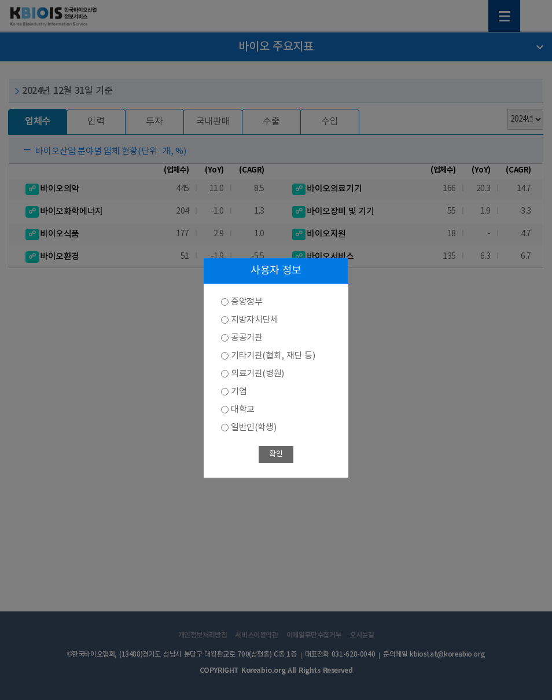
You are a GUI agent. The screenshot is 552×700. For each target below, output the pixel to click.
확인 (275, 454)
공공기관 (246, 338)
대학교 (243, 410)
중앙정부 (246, 302)
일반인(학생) (253, 428)
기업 (238, 392)
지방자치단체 (254, 320)
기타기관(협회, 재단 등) (273, 356)
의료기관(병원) (257, 374)
